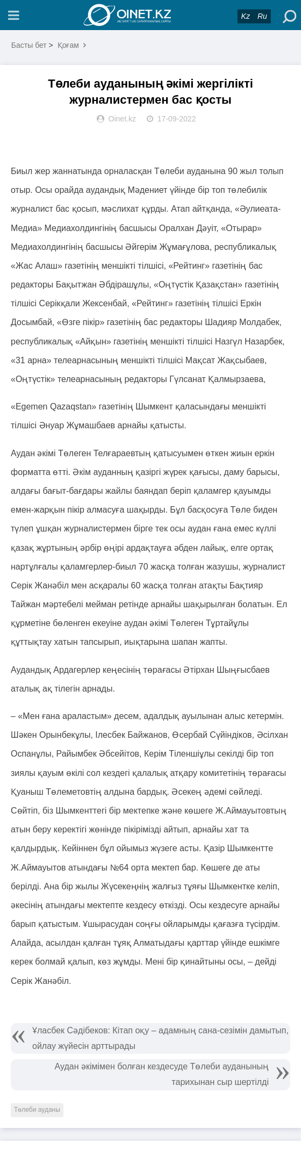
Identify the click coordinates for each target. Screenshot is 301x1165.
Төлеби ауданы (37, 1109)
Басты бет (29, 45)
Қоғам (68, 45)
